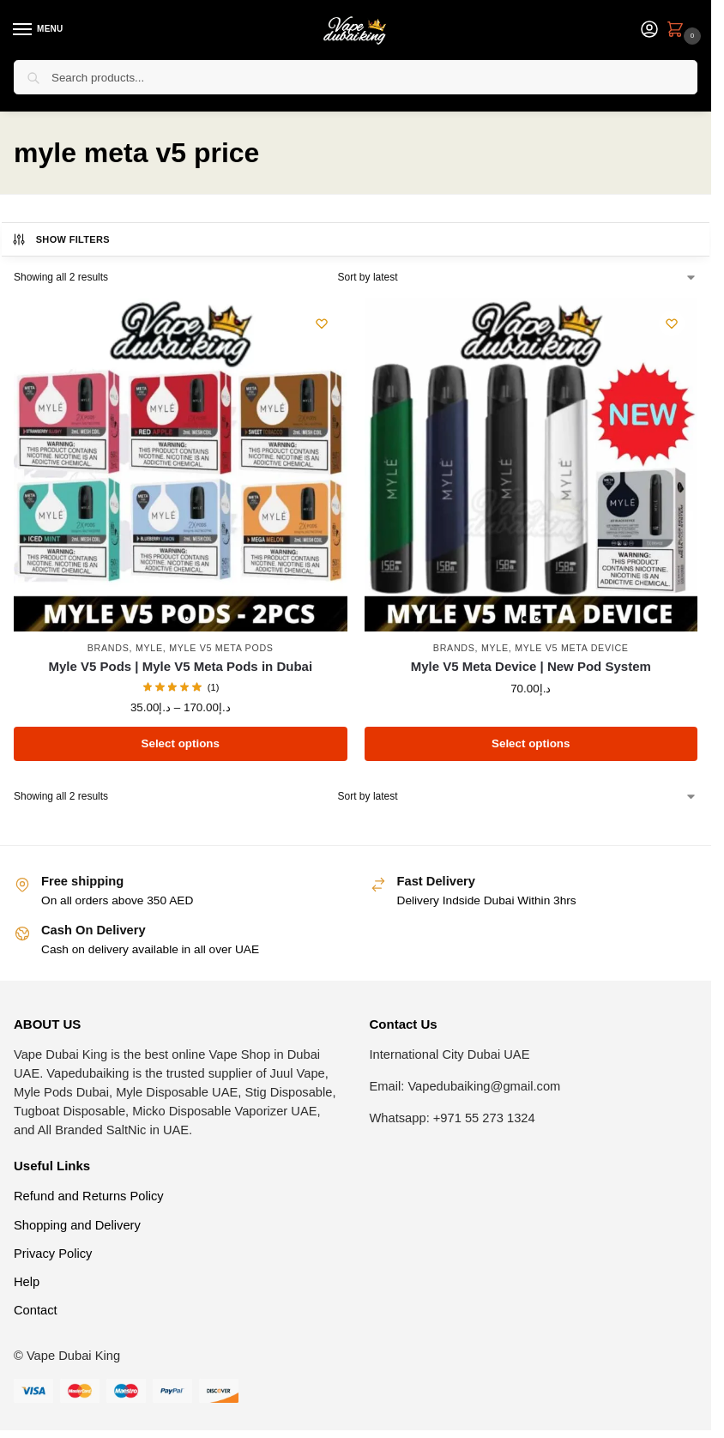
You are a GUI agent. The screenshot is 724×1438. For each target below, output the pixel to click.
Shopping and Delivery (77, 1225)
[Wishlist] (322, 323)
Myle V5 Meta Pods (221, 648)
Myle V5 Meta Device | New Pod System (531, 666)
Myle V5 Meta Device (571, 648)
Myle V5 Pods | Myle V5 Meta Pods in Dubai (180, 666)
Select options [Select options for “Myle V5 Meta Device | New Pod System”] (531, 743)
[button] (678, 31)
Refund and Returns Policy (89, 1196)
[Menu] (38, 30)
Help (26, 1282)
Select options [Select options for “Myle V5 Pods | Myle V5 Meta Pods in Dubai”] (181, 743)
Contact (35, 1310)
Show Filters (60, 239)
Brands (108, 648)
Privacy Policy (53, 1253)
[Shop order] (517, 277)
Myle (149, 648)
